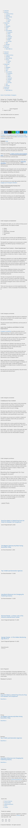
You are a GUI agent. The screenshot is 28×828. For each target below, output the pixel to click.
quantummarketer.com (16, 779)
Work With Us (9, 49)
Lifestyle (8, 15)
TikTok (8, 33)
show (7, 141)
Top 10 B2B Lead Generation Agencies (12, 571)
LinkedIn (9, 38)
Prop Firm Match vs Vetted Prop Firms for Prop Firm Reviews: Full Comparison (12, 521)
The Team (6, 47)
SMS (7, 42)
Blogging (8, 26)
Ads (7, 24)
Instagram (9, 32)
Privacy (7, 18)
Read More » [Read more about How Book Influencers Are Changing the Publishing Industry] (4, 762)
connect (18, 815)
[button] (1, 648)
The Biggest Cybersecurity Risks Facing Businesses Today (12, 546)
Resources (6, 46)
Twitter (9, 35)
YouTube (9, 41)
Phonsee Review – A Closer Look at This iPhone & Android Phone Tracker (12, 616)
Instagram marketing (6, 331)
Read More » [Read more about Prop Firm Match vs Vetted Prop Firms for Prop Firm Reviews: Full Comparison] (4, 699)
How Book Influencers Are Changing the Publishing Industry (12, 595)
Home (2, 95)
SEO (7, 29)
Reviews (8, 44)
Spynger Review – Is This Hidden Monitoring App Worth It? (13, 637)
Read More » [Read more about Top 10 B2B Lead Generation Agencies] (4, 740)
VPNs (8, 21)
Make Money (9, 17)
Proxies (9, 20)
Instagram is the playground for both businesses (12, 135)
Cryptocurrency (9, 13)
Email (7, 27)
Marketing (6, 23)
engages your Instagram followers (9, 182)
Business (6, 12)
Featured (6, 10)
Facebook (9, 36)
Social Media (9, 30)
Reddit (8, 39)
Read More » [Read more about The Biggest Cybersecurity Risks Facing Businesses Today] (4, 720)
